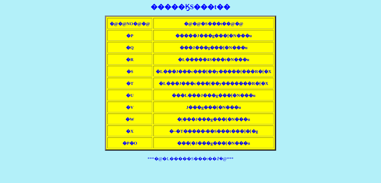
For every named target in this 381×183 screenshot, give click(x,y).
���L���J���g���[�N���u (214, 95)
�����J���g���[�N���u (213, 35)
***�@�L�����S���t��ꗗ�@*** (191, 158)
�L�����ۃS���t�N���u (213, 59)
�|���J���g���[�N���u (213, 119)
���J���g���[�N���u (213, 47)
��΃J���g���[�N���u (213, 107)
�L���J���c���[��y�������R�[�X (213, 83)
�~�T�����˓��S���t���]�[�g (213, 131)
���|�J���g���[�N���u (213, 143)
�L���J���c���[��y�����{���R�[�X (213, 71)
